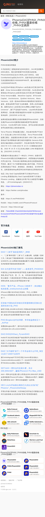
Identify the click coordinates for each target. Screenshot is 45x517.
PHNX (12, 214)
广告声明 (19, 493)
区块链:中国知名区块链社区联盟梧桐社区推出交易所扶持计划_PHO (21, 304)
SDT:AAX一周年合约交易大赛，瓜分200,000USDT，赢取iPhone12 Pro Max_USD (21, 369)
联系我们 (3, 493)
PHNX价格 (29, 214)
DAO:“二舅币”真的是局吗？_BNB (15, 252)
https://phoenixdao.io (19, 43)
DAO (21, 211)
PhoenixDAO (20, 214)
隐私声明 (11, 493)
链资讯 (14, 502)
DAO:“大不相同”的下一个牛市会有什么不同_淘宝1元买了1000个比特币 (22, 352)
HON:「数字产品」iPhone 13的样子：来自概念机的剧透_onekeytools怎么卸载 (21, 287)
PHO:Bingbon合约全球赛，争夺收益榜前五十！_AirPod (21, 321)
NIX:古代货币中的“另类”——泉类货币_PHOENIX (22, 269)
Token (8, 211)
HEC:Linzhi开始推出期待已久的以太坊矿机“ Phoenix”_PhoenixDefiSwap (20, 386)
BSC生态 (10, 16)
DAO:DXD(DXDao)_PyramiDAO (15, 334)
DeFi (31, 211)
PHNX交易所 (38, 214)
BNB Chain (15, 211)
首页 (2, 16)
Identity (26, 211)
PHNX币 (4, 217)
